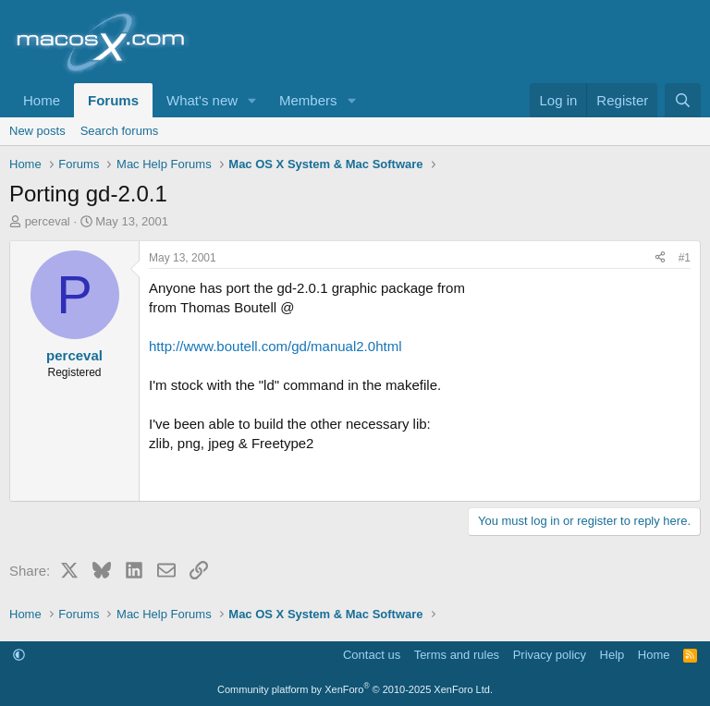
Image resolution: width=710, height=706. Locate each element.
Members (308, 100)
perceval (47, 221)
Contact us (371, 655)
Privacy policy (549, 655)
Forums (113, 100)
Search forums (119, 131)
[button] (252, 100)
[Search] (683, 100)
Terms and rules (456, 655)
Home (41, 100)
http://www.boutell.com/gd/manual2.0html (275, 346)
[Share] (660, 258)
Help (612, 655)
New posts (37, 131)
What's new (202, 100)
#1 (685, 257)
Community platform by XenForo (355, 689)
